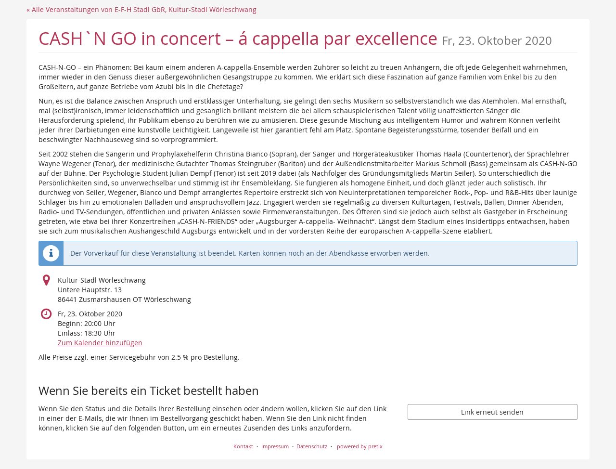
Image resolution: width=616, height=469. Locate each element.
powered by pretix (360, 446)
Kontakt (243, 446)
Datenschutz (311, 446)
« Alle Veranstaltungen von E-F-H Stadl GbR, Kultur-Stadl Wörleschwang (141, 9)
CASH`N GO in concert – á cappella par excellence (295, 38)
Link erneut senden (492, 412)
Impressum (275, 446)
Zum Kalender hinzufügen (100, 342)
